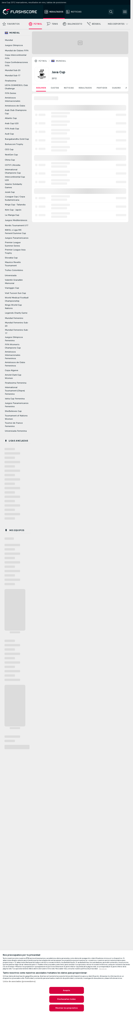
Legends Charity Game (16, 313)
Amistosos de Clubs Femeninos (15, 364)
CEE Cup (9, 149)
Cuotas (55, 88)
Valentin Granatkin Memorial (14, 282)
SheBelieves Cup (13, 411)
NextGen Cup (11, 154)
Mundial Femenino (14, 318)
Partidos (102, 88)
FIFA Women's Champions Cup (13, 346)
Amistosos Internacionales (12, 99)
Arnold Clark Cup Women (13, 376)
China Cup (10, 159)
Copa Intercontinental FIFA (15, 57)
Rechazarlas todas (66, 999)
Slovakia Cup (11, 257)
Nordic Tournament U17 (16, 225)
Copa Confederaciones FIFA (16, 64)
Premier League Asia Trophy (15, 251)
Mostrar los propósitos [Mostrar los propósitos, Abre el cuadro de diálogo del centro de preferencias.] (66, 1008)
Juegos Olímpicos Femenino (14, 339)
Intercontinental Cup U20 (15, 178)
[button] (111, 12)
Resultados (85, 88)
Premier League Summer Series (13, 244)
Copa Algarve (11, 370)
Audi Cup (9, 133)
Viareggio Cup (12, 288)
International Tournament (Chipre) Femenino (15, 390)
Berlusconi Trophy (14, 144)
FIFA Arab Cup (12, 128)
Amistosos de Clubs (15, 105)
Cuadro (116, 88)
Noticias (69, 88)
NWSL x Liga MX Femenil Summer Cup (15, 232)
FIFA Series (10, 93)
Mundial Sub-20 (12, 70)
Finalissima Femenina (15, 382)
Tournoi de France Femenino (14, 425)
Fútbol (42, 61)
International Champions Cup (13, 171)
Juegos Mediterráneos (16, 220)
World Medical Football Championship (16, 299)
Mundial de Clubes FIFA (16, 50)
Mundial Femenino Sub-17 (16, 332)
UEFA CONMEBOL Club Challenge (16, 87)
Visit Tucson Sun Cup (15, 293)
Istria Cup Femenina (15, 398)
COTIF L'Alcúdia (12, 165)
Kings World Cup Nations (13, 307)
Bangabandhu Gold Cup (17, 139)
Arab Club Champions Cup (16, 112)
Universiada (10, 275)
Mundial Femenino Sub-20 (16, 324)
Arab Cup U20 (11, 123)
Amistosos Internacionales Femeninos (12, 355)
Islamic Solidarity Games (13, 186)
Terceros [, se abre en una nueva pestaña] (103, 969)
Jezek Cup (10, 192)
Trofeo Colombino (14, 270)
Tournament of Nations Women (16, 417)
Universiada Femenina (16, 431)
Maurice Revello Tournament (13, 264)
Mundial (61, 61)
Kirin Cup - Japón (13, 209)
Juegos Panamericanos (16, 238)
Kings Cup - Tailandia (15, 204)
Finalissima (10, 80)
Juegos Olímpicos (14, 45)
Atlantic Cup (11, 118)
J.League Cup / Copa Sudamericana (15, 198)
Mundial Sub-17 (12, 75)
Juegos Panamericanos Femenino (16, 405)
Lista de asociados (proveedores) (19, 981)
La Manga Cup (12, 215)
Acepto (66, 990)
